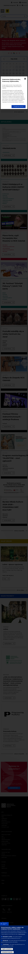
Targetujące (6, 944)
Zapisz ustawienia (7, 949)
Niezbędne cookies (7, 936)
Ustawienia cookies (5, 924)
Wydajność (5, 940)
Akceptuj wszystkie (7, 952)
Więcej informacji (21, 934)
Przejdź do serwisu (18, 106)
